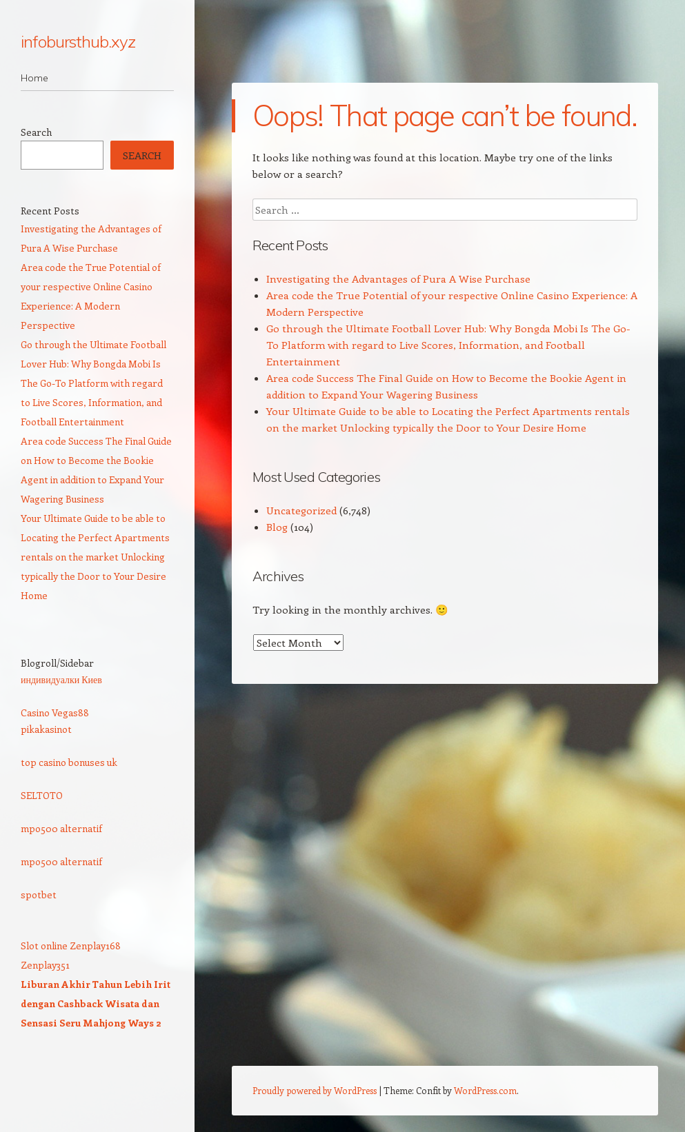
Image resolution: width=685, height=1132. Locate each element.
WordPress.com (485, 1090)
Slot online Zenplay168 (71, 945)
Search (36, 132)
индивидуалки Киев (61, 679)
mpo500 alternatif (61, 828)
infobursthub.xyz (78, 41)
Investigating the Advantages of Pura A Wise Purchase (398, 278)
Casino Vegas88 (55, 712)
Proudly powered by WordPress (314, 1090)
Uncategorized (301, 510)
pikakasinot (46, 729)
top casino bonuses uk (69, 762)
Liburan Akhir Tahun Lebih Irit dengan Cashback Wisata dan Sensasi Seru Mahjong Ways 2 (95, 1003)
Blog (277, 527)
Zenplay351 (45, 964)
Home (34, 78)
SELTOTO (42, 795)
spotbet (39, 894)
